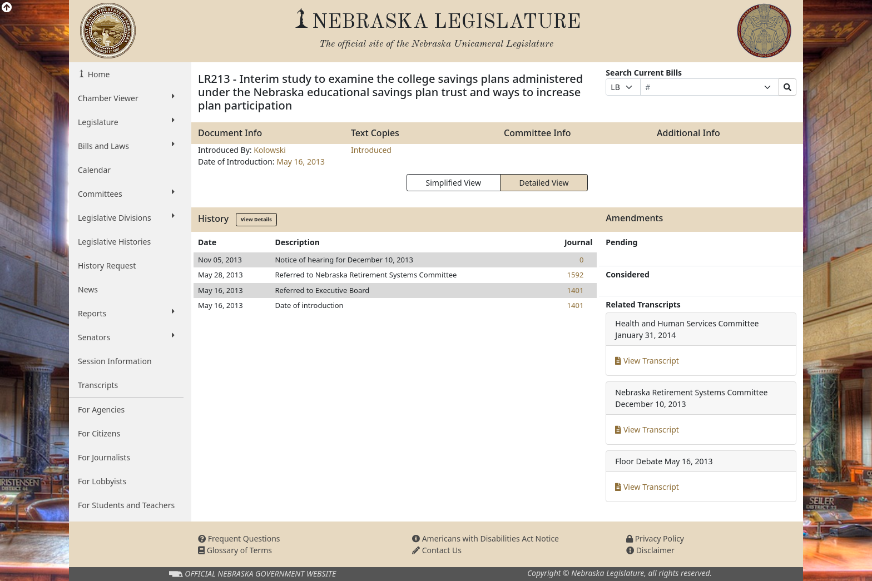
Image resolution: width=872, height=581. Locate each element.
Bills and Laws (126, 145)
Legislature (126, 121)
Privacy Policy (655, 538)
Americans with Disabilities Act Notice (485, 538)
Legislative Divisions (126, 217)
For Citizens (99, 433)
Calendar (94, 170)
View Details (256, 219)
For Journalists (104, 457)
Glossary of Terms (235, 550)
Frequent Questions (239, 538)
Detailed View (544, 182)
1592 (575, 275)
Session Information (115, 361)
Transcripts (98, 385)
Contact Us (437, 550)
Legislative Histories (114, 241)
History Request (107, 265)
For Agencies (101, 409)
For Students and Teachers (126, 505)
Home (98, 74)
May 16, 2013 (300, 161)
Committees (126, 193)
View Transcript (647, 360)
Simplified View (452, 182)
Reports (126, 313)
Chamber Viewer (126, 97)
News (88, 289)
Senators (126, 336)
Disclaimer (650, 550)
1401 (575, 290)
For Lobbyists (102, 481)
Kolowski (270, 150)
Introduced (371, 150)
